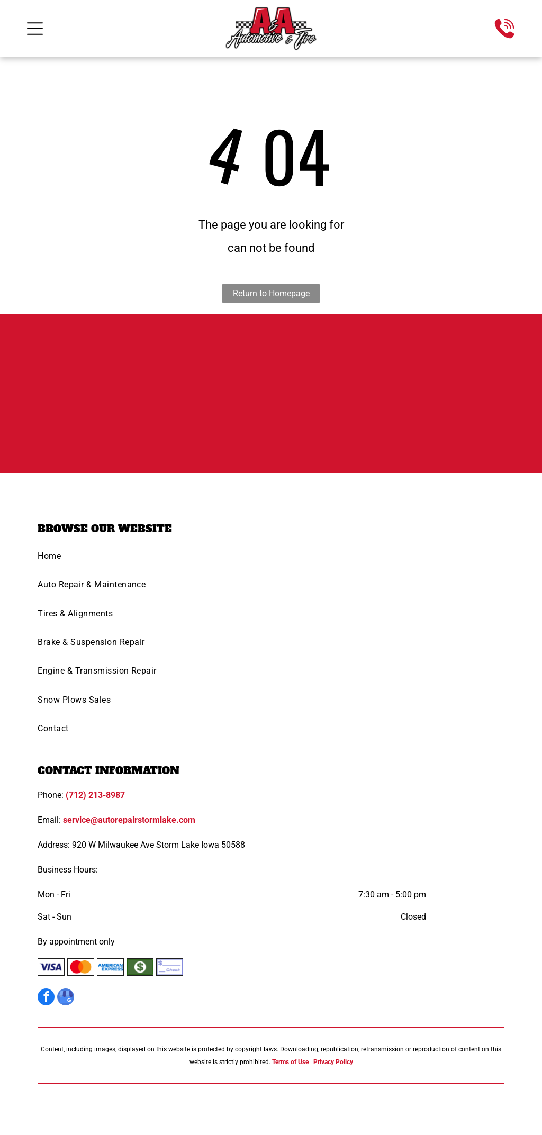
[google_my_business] (65, 998)
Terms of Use (290, 1062)
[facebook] (46, 998)
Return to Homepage (271, 293)
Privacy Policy (333, 1062)
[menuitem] (271, 559)
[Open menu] (35, 29)
